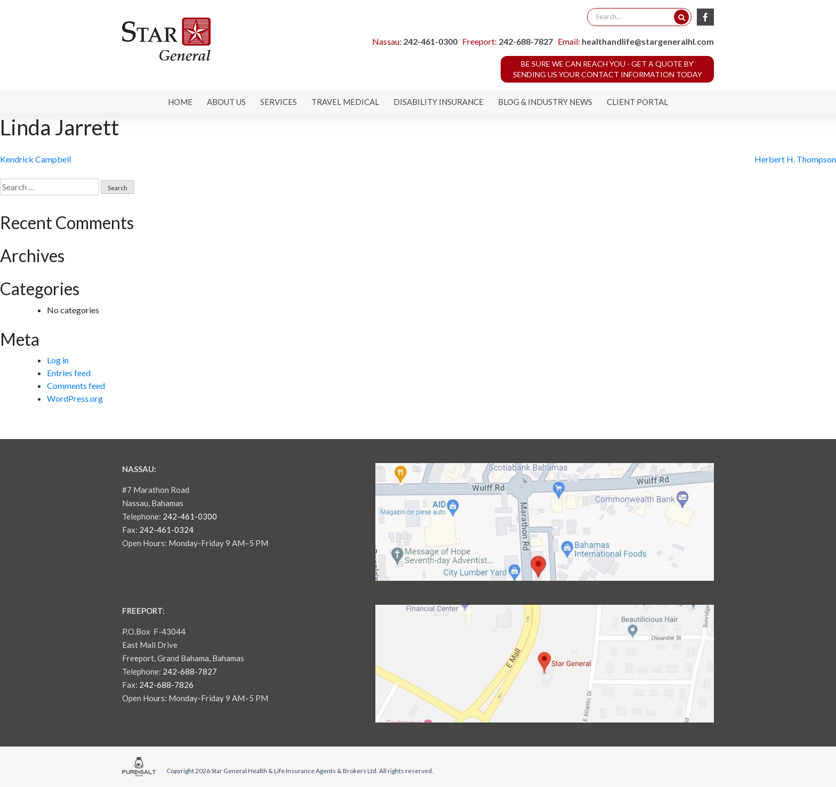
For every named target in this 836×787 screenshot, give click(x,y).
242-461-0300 (430, 41)
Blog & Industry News (545, 102)
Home (180, 102)
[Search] (681, 17)
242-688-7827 (526, 41)
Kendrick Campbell (35, 159)
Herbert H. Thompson (795, 159)
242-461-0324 (166, 529)
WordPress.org (75, 398)
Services (278, 102)
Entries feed (69, 373)
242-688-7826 (166, 684)
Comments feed (76, 385)
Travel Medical (345, 102)
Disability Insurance (438, 102)
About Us (226, 102)
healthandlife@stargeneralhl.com (648, 41)
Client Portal (637, 102)
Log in (58, 360)
